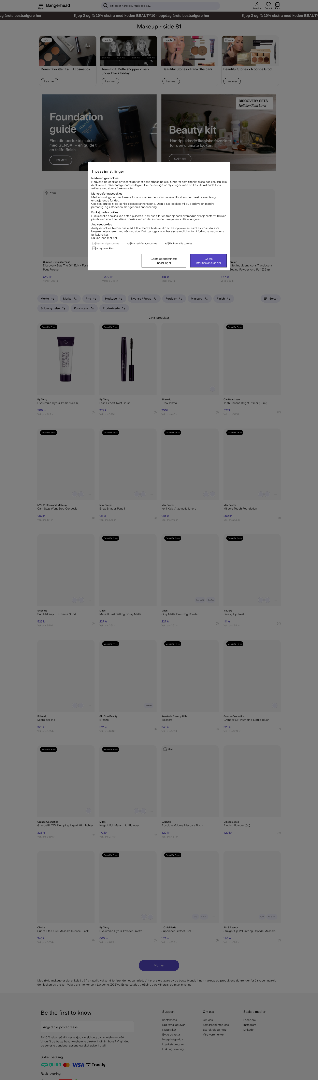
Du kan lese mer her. (104, 237)
